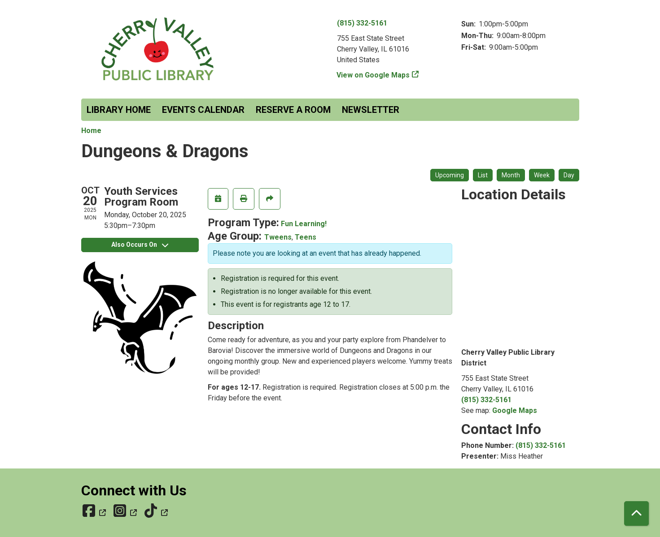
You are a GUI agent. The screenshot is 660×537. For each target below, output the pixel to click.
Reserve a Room (293, 109)
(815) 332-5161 (362, 23)
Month (511, 175)
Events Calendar (203, 109)
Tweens (278, 237)
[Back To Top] (636, 513)
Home (91, 130)
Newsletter (370, 109)
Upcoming (449, 175)
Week (542, 175)
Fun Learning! (304, 223)
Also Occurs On (139, 244)
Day (569, 175)
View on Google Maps (373, 75)
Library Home (119, 109)
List (483, 175)
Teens (305, 237)
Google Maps (514, 410)
